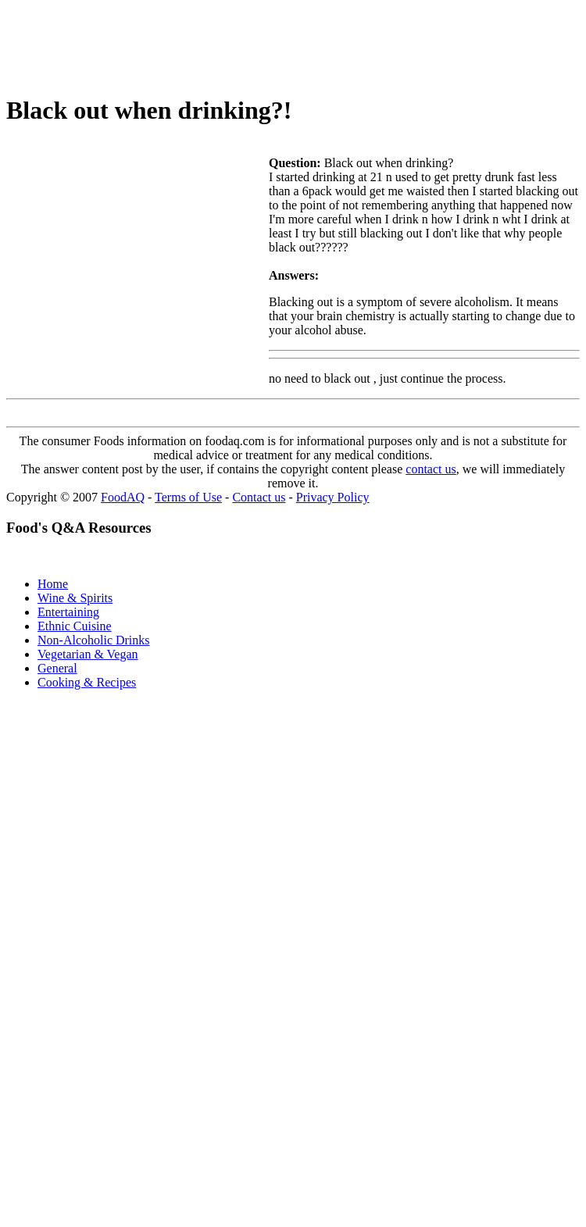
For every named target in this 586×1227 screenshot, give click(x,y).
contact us (431, 469)
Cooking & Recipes (87, 682)
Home (53, 583)
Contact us (258, 497)
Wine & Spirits (75, 598)
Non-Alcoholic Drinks (94, 640)
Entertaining (68, 612)
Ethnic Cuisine (75, 626)
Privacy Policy (333, 497)
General (57, 668)
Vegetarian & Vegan (88, 654)
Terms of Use (188, 497)
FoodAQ (123, 497)
